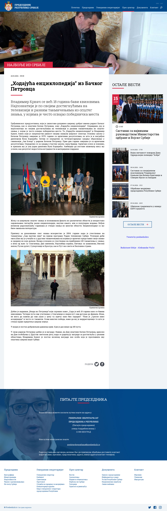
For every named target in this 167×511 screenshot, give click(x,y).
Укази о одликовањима (14, 482)
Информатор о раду (110, 477)
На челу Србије (10, 484)
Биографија (9, 475)
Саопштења (74, 477)
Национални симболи (111, 482)
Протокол (41, 482)
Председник (88, 7)
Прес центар (128, 7)
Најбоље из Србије (77, 482)
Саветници (41, 479)
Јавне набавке (108, 484)
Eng (157, 3)
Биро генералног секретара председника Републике (48, 490)
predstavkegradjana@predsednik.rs (83, 444)
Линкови (138, 477)
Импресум (139, 479)
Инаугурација (10, 477)
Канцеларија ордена (45, 486)
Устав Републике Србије (112, 479)
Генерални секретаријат (108, 7)
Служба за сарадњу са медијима (50, 484)
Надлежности (10, 479)
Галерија (73, 484)
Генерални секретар (45, 475)
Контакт (154, 7)
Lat (161, 3)
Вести (71, 475)
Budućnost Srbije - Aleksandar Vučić (137, 247)
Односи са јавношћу (78, 486)
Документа (142, 7)
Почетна (75, 7)
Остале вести (136, 224)
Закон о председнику (111, 475)
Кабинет (40, 477)
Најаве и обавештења (78, 479)
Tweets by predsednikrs (138, 237)
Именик (137, 475)
